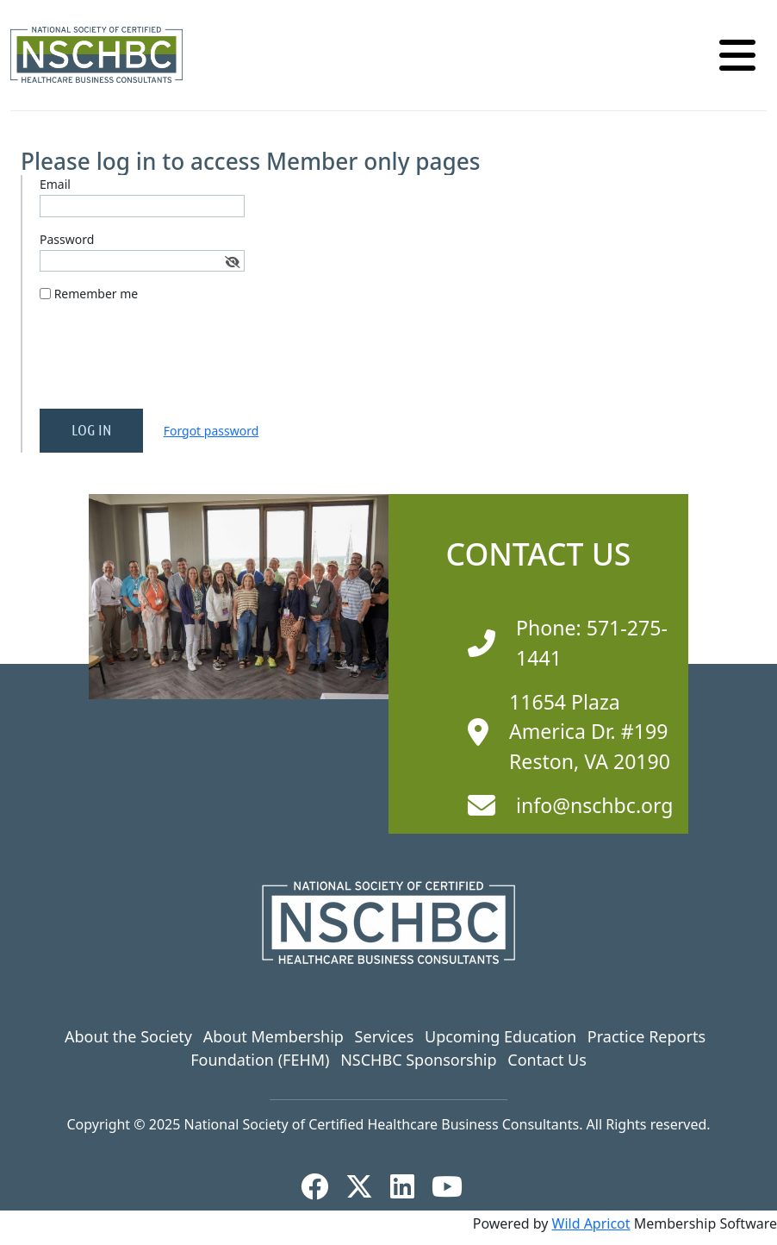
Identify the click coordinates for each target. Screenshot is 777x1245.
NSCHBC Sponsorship (418, 1059)
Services (384, 1036)
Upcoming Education (500, 1036)
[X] (366, 1186)
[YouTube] (454, 1186)
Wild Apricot (591, 1223)
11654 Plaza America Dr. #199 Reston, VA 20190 (589, 731)
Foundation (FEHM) (259, 1059)
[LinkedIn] (409, 1186)
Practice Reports (646, 1036)
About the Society (128, 1036)
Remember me (96, 293)
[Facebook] (321, 1186)
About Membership (273, 1036)
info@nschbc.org (595, 805)
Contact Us (547, 1059)
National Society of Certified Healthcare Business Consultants (382, 1124)
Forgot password (211, 430)
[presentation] (170, 362)
